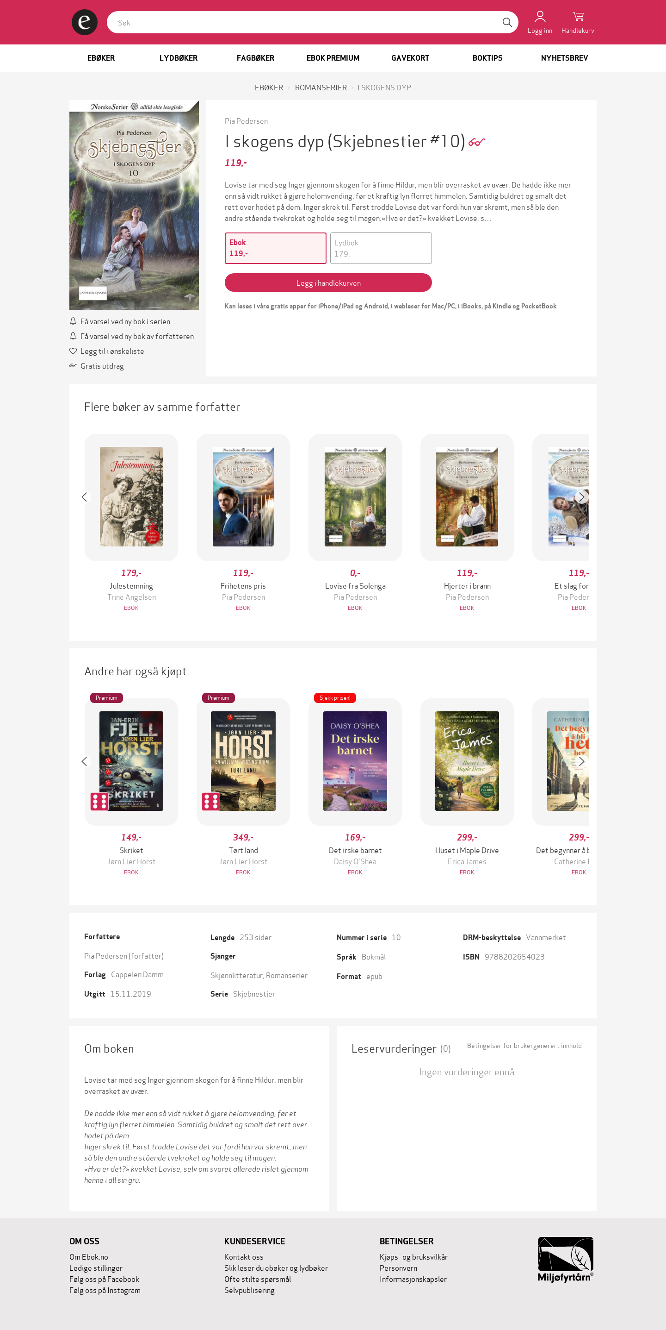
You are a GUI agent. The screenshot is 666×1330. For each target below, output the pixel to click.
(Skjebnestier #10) (398, 139)
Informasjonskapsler (413, 1278)
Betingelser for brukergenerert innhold (524, 1045)
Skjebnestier (254, 993)
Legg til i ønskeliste (106, 350)
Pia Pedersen (246, 120)
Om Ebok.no (88, 1256)
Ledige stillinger (96, 1267)
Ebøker (101, 58)
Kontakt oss (244, 1256)
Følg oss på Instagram (105, 1289)
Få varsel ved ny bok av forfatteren (131, 335)
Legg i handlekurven (328, 282)
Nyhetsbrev (564, 58)
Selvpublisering (249, 1289)
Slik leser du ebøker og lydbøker (276, 1267)
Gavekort (410, 58)
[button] (88, 523)
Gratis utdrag (96, 365)
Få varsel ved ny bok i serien (119, 320)
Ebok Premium (333, 58)
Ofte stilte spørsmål (257, 1278)
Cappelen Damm (137, 973)
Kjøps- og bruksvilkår (414, 1256)
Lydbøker (178, 58)
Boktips (488, 58)
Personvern (398, 1267)
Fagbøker (255, 58)
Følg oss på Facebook (104, 1278)
